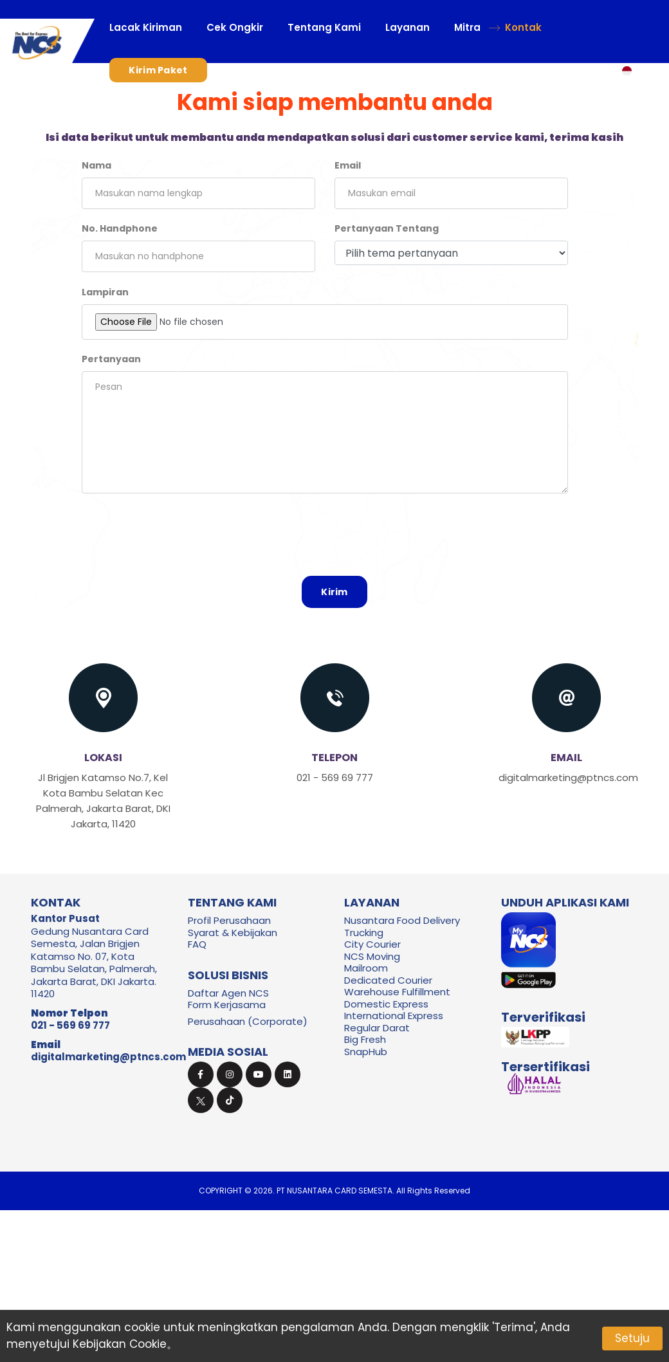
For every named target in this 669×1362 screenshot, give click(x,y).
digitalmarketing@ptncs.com (108, 1056)
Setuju (632, 1338)
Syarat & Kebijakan (232, 932)
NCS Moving (372, 956)
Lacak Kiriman (145, 27)
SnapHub (365, 1051)
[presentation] (334, 537)
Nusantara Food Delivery (402, 920)
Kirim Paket (158, 70)
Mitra (467, 27)
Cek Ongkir (234, 27)
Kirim (334, 591)
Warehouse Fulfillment (397, 991)
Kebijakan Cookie (120, 1344)
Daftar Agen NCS (228, 993)
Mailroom (366, 968)
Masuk (249, 70)
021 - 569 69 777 (70, 1025)
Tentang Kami (324, 27)
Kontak (523, 27)
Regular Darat (377, 1028)
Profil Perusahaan (229, 920)
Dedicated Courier (388, 980)
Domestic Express (386, 1004)
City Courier (372, 944)
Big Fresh (365, 1039)
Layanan (407, 27)
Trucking (363, 932)
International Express (393, 1015)
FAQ (197, 944)
